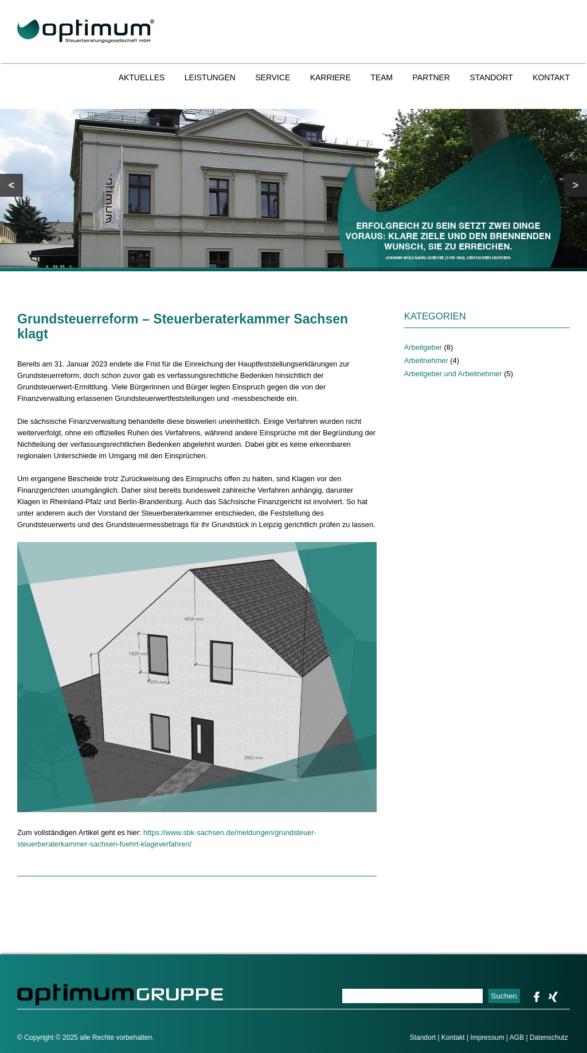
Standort (490, 77)
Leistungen (210, 77)
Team (381, 77)
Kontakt (551, 77)
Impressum (487, 1038)
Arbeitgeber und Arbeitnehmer (453, 373)
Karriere (330, 77)
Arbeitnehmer (426, 360)
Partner (431, 77)
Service (272, 77)
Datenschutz (549, 1038)
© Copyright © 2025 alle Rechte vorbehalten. (85, 1038)
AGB (517, 1038)
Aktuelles (142, 77)
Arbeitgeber (423, 347)
